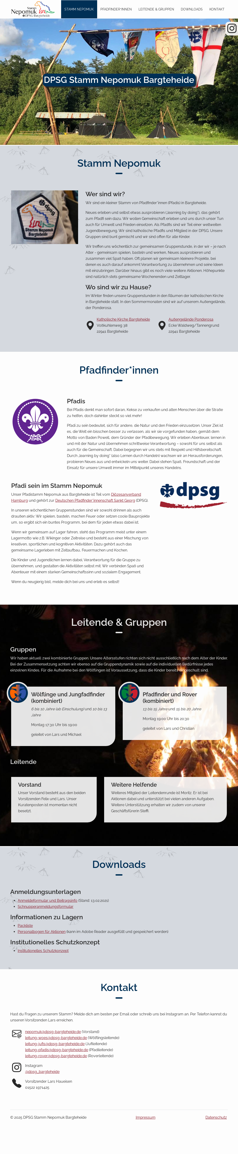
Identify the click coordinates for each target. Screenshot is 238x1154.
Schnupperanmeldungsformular (45, 906)
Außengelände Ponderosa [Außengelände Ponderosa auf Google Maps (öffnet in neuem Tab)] (191, 319)
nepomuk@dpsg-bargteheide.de (53, 1032)
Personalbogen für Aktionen (42, 931)
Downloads (192, 9)
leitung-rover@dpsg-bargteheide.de (56, 1056)
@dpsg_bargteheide (42, 1071)
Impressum (145, 1117)
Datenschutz (216, 1117)
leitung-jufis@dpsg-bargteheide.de (55, 1044)
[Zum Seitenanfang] (32, 9)
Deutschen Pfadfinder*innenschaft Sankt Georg (95, 500)
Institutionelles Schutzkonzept (43, 951)
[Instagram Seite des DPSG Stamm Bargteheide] (232, 30)
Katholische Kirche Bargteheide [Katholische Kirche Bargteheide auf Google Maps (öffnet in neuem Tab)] (123, 319)
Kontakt (217, 9)
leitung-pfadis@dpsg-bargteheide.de (56, 1050)
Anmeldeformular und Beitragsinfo (47, 900)
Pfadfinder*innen (116, 9)
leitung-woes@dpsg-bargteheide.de (56, 1038)
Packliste (25, 925)
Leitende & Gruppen (156, 9)
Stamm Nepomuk (79, 9)
